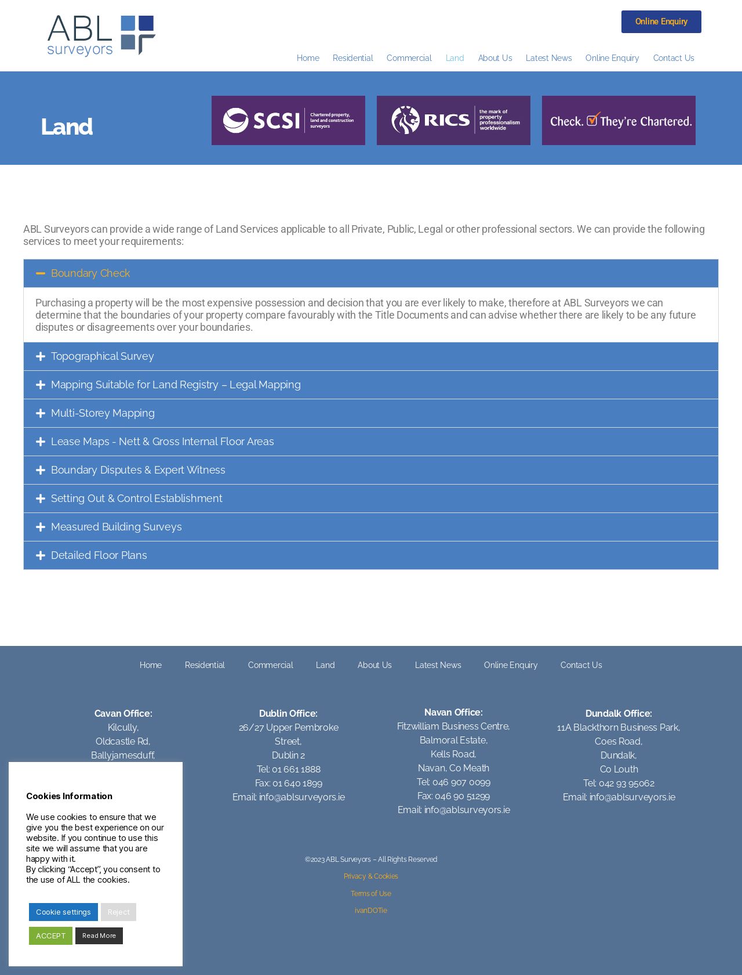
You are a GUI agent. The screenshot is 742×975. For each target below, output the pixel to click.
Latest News (549, 58)
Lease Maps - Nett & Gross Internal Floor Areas (162, 441)
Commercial (409, 58)
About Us (495, 58)
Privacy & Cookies (371, 876)
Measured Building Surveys (116, 527)
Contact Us (673, 58)
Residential (353, 58)
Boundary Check (90, 273)
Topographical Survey (102, 356)
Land (455, 58)
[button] (371, 273)
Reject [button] (118, 911)
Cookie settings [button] (63, 911)
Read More (99, 935)
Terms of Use (371, 894)
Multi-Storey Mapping (103, 413)
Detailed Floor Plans (99, 555)
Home (308, 58)
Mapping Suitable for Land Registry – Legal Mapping (176, 384)
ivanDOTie (371, 911)
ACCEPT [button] (51, 935)
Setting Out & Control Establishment (137, 498)
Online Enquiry (612, 58)
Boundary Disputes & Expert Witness (138, 470)
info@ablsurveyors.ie (302, 797)
